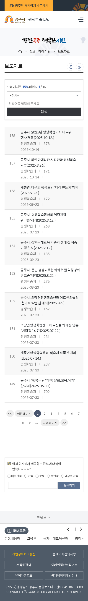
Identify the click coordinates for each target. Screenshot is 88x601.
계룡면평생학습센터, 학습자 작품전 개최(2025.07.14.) (48, 355)
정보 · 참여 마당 (39, 51)
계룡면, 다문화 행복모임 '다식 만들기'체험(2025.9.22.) (49, 190)
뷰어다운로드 (23, 575)
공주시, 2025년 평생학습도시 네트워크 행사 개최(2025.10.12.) (48, 134)
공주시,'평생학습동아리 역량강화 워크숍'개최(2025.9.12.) (43, 217)
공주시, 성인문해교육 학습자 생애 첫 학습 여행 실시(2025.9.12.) (49, 245)
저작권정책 (23, 564)
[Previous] (24, 413)
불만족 (53, 476)
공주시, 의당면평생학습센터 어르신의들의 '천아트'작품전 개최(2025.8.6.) (50, 300)
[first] (10, 413)
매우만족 (15, 476)
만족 (28, 476)
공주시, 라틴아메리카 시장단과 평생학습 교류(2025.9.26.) (48, 162)
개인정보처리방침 (23, 554)
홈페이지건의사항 (64, 554)
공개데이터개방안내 (64, 575)
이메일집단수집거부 (64, 564)
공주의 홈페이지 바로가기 (28, 5)
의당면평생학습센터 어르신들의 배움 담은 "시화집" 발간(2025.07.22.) (50, 327)
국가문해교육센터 (55, 538)
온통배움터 (12, 538)
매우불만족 (69, 476)
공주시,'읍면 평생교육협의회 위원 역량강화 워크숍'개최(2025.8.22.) (50, 272)
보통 (40, 476)
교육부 (31, 538)
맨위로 (44, 517)
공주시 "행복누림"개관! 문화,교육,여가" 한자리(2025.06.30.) (48, 383)
